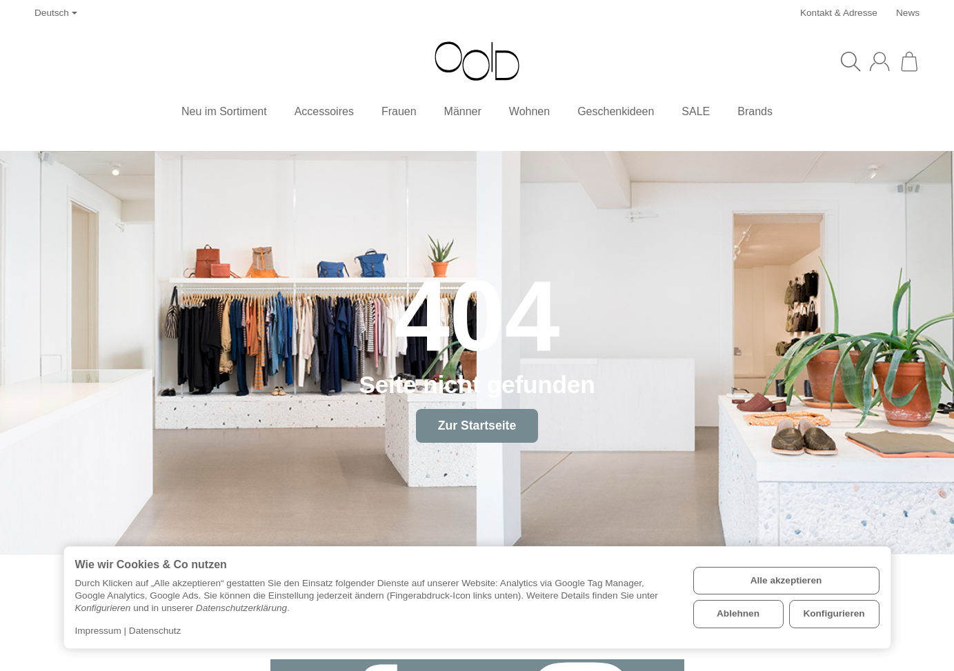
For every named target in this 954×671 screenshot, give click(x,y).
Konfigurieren (833, 613)
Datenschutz (155, 630)
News (908, 13)
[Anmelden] (879, 61)
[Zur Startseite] (477, 61)
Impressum (98, 630)
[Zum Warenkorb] (909, 61)
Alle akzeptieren (786, 580)
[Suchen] (850, 61)
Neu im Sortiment (224, 111)
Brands (755, 111)
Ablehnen (738, 613)
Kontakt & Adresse (838, 13)
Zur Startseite (477, 425)
